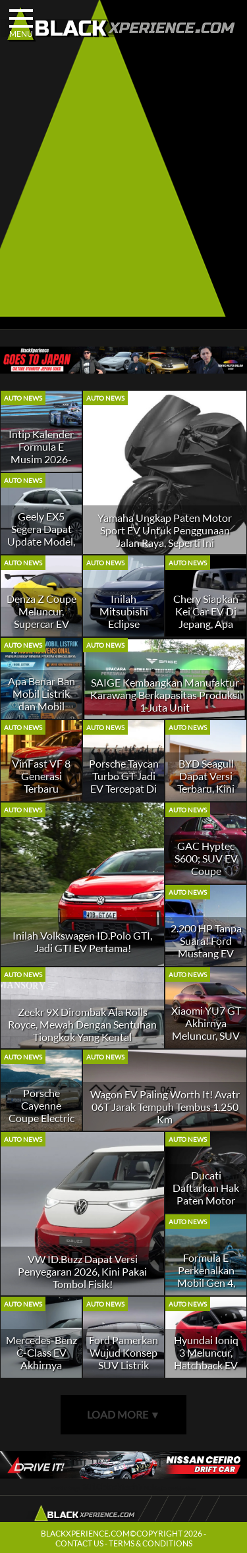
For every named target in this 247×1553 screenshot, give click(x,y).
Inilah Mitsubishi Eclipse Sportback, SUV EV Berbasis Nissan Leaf (123, 629)
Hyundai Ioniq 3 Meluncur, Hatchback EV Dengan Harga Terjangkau (205, 1365)
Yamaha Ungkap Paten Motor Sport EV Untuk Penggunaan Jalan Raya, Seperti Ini (164, 530)
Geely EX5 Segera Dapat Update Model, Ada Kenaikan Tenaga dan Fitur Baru (41, 547)
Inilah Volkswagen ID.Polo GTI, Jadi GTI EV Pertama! (82, 941)
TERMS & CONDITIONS (150, 1543)
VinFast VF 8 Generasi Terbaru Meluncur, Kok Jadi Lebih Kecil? (41, 794)
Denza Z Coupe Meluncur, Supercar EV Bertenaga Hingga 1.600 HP (41, 629)
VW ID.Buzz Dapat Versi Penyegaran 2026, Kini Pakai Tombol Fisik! (82, 1271)
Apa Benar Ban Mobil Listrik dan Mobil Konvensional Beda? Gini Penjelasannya (41, 712)
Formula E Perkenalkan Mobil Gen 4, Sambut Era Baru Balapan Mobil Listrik (206, 1288)
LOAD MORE (124, 1414)
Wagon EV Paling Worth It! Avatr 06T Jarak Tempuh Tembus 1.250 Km (165, 1106)
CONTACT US (79, 1543)
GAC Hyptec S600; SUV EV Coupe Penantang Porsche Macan (206, 870)
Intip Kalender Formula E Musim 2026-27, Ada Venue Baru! (41, 459)
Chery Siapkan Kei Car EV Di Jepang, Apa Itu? (205, 617)
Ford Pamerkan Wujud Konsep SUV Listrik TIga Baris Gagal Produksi (123, 1365)
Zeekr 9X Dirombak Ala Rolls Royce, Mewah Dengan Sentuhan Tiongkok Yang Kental (82, 1024)
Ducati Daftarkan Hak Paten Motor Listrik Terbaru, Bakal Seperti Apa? (206, 1206)
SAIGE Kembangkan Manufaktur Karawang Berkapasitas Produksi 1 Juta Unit (165, 695)
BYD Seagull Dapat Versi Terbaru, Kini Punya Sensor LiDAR (206, 788)
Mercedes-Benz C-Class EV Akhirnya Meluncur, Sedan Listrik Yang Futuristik (41, 1371)
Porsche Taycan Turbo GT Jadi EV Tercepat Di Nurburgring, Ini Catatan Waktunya (124, 794)
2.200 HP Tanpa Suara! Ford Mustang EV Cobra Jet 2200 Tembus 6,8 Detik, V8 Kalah (206, 959)
